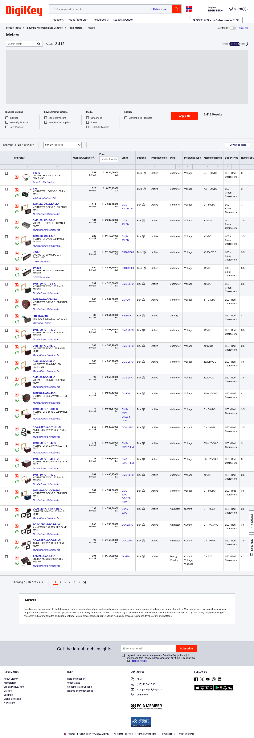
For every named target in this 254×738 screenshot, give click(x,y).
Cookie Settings (186, 734)
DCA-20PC (127, 427)
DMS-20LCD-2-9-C (44, 220)
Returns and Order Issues (80, 691)
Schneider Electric (42, 323)
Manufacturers (77, 19)
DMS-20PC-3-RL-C (44, 377)
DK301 (37, 251)
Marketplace (10, 683)
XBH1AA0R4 (40, 316)
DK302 (37, 267)
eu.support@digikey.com (146, 690)
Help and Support (76, 679)
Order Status (73, 683)
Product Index (13, 28)
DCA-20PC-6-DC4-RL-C (47, 540)
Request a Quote (123, 19)
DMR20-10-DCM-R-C (45, 299)
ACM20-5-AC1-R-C (44, 556)
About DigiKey (11, 679)
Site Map (8, 695)
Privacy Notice (139, 660)
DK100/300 (128, 252)
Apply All (184, 116)
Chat (136, 679)
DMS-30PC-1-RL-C (44, 474)
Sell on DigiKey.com (14, 687)
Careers (8, 691)
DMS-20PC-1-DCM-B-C (47, 490)
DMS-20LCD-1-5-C (44, 236)
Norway (69, 734)
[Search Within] (21, 43)
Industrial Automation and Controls (45, 28)
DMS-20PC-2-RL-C (44, 345)
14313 (36, 172)
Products (56, 19)
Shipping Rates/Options (79, 687)
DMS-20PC (127, 283)
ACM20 (125, 556)
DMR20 (126, 299)
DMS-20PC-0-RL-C (44, 361)
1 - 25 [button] (17, 144)
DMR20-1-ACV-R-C (44, 393)
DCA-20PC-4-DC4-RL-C (47, 524)
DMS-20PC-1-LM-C (44, 442)
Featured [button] (54, 145)
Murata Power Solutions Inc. (47, 214)
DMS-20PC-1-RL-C (44, 329)
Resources (99, 19)
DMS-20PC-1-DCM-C (45, 409)
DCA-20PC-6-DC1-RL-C (47, 427)
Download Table (238, 145)
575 (35, 188)
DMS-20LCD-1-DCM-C (46, 204)
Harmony (126, 315)
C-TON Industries (41, 261)
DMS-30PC (127, 474)
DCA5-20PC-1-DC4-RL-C (47, 508)
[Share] (243, 28)
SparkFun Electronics (43, 182)
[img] (24, 11)
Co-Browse (139, 695)
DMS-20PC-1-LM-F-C (46, 458)
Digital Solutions (12, 699)
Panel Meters (75, 28)
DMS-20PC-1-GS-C (44, 283)
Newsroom (9, 703)
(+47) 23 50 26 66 (143, 684)
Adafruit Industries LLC (44, 198)
